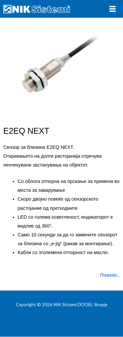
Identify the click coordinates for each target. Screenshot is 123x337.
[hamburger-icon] (112, 9)
